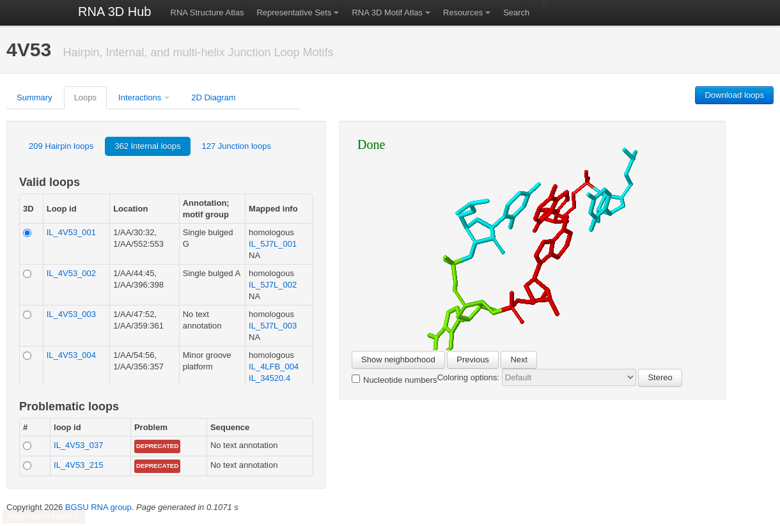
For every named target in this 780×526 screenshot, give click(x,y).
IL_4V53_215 (78, 465)
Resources (463, 12)
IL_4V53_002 (71, 273)
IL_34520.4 (269, 378)
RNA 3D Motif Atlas (387, 12)
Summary (34, 97)
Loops (85, 97)
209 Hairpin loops (61, 146)
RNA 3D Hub (115, 11)
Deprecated (157, 445)
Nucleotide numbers (394, 380)
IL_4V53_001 (71, 232)
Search (516, 12)
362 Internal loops (147, 146)
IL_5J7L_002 (273, 285)
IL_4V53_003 (71, 314)
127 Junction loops (236, 146)
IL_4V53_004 (71, 355)
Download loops (734, 95)
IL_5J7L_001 (273, 244)
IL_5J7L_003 (273, 325)
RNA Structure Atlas (207, 12)
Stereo (660, 377)
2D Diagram (213, 97)
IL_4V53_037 (78, 445)
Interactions (139, 97)
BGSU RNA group (98, 507)
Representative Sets (293, 12)
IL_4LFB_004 (274, 366)
